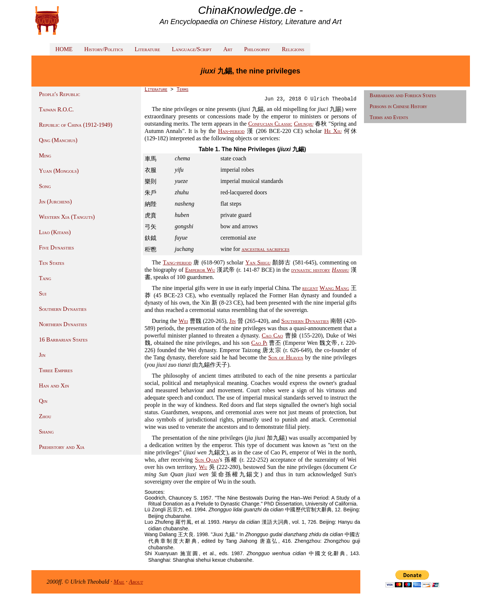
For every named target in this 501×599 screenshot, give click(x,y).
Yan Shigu (257, 262)
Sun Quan (207, 460)
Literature (147, 49)
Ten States (51, 263)
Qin (43, 401)
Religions (293, 49)
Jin (42, 355)
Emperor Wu (200, 270)
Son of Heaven (285, 357)
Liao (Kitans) (55, 232)
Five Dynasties (56, 247)
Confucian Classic (270, 124)
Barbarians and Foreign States (403, 95)
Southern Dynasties (63, 309)
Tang (45, 278)
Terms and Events (389, 117)
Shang (46, 431)
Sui (43, 293)
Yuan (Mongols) (59, 171)
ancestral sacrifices (265, 249)
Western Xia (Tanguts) (67, 217)
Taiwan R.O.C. (56, 109)
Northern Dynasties (63, 324)
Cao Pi (259, 343)
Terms (182, 89)
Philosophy (257, 49)
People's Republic (59, 94)
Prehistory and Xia (62, 447)
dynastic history (310, 270)
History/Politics (103, 49)
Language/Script (192, 49)
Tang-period (177, 262)
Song (45, 186)
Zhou (45, 416)
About (136, 582)
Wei (183, 321)
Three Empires (56, 370)
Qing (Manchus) (58, 140)
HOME (64, 49)
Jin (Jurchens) (55, 201)
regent (310, 288)
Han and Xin (54, 385)
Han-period (231, 131)
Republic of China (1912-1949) (76, 125)
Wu (203, 467)
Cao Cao (272, 335)
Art (227, 49)
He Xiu (333, 131)
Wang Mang (334, 288)
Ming (45, 155)
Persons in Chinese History (399, 106)
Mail (119, 582)
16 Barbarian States (63, 339)
